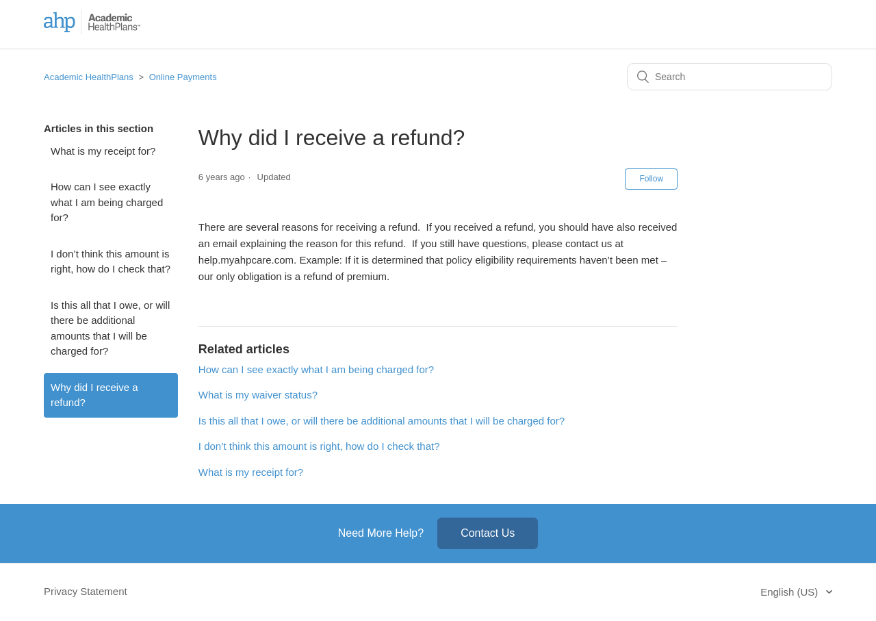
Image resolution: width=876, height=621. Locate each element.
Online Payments (183, 77)
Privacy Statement (85, 591)
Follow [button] (651, 178)
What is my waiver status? (258, 395)
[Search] (729, 76)
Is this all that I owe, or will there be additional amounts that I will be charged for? (110, 328)
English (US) (790, 592)
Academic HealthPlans (88, 77)
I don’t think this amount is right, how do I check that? (110, 261)
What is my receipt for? (103, 151)
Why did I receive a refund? (94, 395)
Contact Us (488, 533)
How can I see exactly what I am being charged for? (107, 202)
